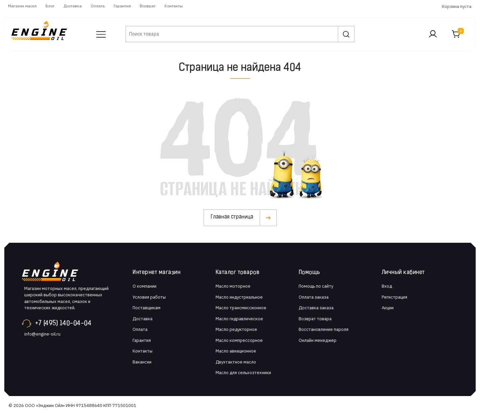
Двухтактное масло (236, 362)
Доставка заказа (316, 308)
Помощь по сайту (316, 286)
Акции (388, 308)
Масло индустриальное (239, 297)
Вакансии (142, 362)
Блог (50, 5)
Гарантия (122, 5)
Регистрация (394, 297)
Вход (387, 286)
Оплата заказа (314, 297)
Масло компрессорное (239, 340)
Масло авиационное (236, 351)
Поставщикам (146, 308)
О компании (144, 286)
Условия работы (149, 297)
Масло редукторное (236, 329)
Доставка (72, 5)
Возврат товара (315, 319)
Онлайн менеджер (317, 340)
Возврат (147, 5)
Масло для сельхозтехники (243, 372)
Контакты (173, 5)
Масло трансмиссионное (241, 308)
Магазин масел (22, 5)
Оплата (98, 5)
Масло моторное (233, 286)
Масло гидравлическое (239, 319)
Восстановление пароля (323, 329)
